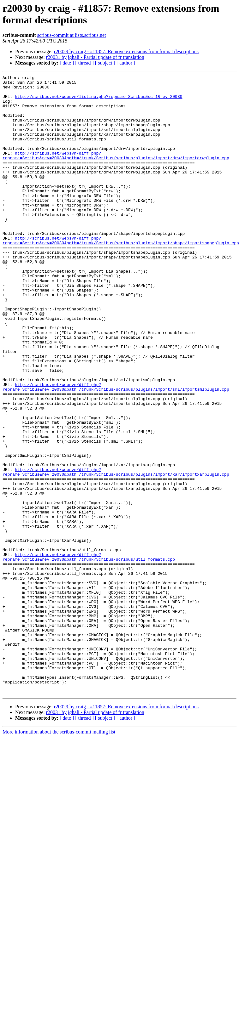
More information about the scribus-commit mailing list (59, 844)
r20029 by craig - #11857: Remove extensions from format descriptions (126, 51)
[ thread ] (84, 62)
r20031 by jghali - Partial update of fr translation (95, 57)
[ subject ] (105, 62)
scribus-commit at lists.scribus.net (71, 35)
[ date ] (67, 62)
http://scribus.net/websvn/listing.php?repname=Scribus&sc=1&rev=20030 (98, 101)
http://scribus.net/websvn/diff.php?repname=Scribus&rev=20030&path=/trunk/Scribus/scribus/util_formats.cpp (89, 648)
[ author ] (126, 62)
